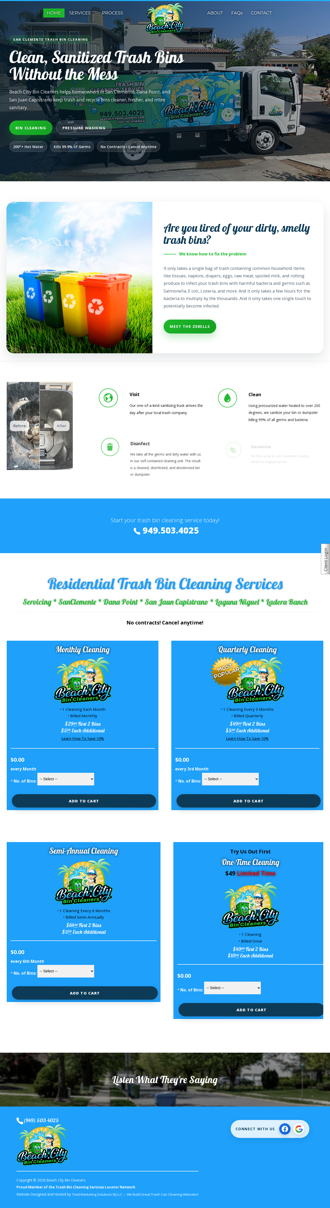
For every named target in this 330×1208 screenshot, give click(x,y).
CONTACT (261, 12)
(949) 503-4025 (41, 1120)
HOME (54, 12)
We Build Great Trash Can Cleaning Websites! (167, 1194)
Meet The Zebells (190, 326)
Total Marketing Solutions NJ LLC (99, 1194)
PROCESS (112, 12)
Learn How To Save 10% (81, 738)
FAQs (237, 12)
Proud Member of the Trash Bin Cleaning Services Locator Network (78, 1187)
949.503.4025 (171, 530)
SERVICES (80, 12)
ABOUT (215, 12)
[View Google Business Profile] (298, 1129)
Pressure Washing (84, 127)
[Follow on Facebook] (285, 1129)
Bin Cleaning (30, 127)
